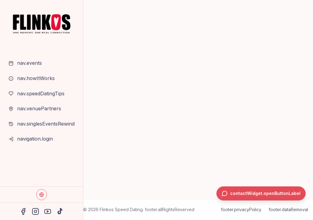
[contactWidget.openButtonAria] (261, 193)
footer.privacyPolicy (241, 209)
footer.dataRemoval (288, 209)
